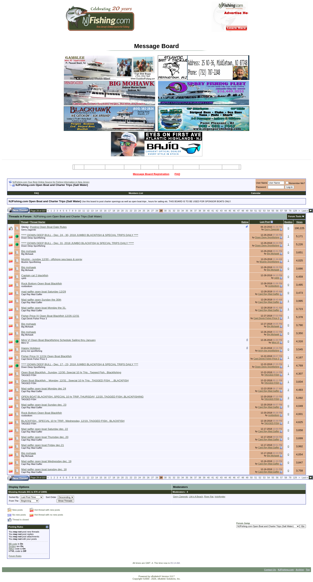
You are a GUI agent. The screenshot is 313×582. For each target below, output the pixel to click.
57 (281, 210)
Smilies (12, 546)
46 (234, 210)
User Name (261, 183)
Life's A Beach (196, 496)
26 (148, 210)
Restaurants (231, 167)
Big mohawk (28, 251)
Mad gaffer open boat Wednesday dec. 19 (46, 461)
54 (268, 210)
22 (131, 210)
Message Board (95, 167)
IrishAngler (220, 496)
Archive (300, 569)
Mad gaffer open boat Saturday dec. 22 (44, 428)
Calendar (256, 193)
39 (204, 210)
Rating (244, 222)
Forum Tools (294, 216)
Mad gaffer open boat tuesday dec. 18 (44, 469)
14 (96, 210)
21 (126, 210)
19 (118, 210)
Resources (149, 167)
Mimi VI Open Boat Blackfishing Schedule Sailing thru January (58, 340)
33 (178, 210)
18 (113, 210)
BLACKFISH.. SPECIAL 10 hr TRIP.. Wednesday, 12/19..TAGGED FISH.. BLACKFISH (72, 420)
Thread (24, 222)
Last (305, 210)
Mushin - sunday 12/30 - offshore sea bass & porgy (51, 259)
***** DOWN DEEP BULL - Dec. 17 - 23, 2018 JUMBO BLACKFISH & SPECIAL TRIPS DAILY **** (79, 364)
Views (299, 222)
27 (152, 210)
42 (217, 210)
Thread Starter (37, 222)
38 (199, 210)
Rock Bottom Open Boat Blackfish (41, 283)
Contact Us (270, 569)
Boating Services (210, 167)
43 (221, 210)
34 (182, 210)
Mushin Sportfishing (31, 262)
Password (261, 187)
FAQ (177, 174)
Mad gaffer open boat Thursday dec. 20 (44, 437)
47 (238, 210)
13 (92, 210)
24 (139, 210)
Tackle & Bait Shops (186, 167)
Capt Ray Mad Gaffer (31, 294)
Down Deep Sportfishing (33, 238)
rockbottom (26, 286)
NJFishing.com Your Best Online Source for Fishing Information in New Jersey (51, 182)
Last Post (265, 222)
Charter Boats (115, 167)
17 (109, 210)
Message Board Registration (151, 174)
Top (308, 569)
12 (88, 210)
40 (208, 210)
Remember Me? (295, 183)
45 (230, 210)
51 (255, 210)
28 (157, 210)
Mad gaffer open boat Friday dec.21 (42, 445)
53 (264, 210)
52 (260, 210)
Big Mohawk (27, 254)
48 (243, 210)
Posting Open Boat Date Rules (48, 226)
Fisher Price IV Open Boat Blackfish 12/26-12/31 (50, 315)
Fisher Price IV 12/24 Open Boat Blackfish (46, 356)
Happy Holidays (30, 348)
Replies (288, 222)
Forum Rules (15, 556)
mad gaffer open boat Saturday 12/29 (43, 291)
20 (122, 210)
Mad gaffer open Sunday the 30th (41, 299)
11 (83, 210)
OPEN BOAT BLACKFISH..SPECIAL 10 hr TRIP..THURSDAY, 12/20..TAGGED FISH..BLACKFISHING (82, 396)
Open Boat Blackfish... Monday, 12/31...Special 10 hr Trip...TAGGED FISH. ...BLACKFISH (75, 380)
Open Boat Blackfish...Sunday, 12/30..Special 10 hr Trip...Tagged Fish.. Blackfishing (71, 372)
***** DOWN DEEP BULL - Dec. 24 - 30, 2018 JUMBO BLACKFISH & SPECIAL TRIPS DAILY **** (79, 235)
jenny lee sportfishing (31, 351)
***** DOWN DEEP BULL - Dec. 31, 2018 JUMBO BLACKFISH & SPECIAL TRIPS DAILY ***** (77, 243)
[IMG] (11, 548)
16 (105, 210)
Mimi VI (25, 343)
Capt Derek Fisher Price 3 (34, 318)
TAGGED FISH (28, 375)
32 (174, 210)
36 (191, 210)
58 (285, 210)
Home (79, 167)
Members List (136, 193)
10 (79, 210)
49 (247, 210)
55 (273, 210)
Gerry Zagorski (28, 229)
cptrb (23, 278)
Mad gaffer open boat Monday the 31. (43, 307)
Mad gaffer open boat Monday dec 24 (43, 388)
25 (144, 210)
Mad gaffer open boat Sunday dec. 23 (43, 404)
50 (251, 210)
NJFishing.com (286, 569)
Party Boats (132, 167)
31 (169, 210)
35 (187, 210)
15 (101, 210)
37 (195, 210)
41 (212, 210)
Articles (166, 167)
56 (277, 210)
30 (165, 210)
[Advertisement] (56, 188)
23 (135, 210)
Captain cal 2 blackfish (34, 275)
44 (225, 210)
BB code (13, 544)
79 (290, 210)
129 (295, 210)
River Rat (208, 496)
